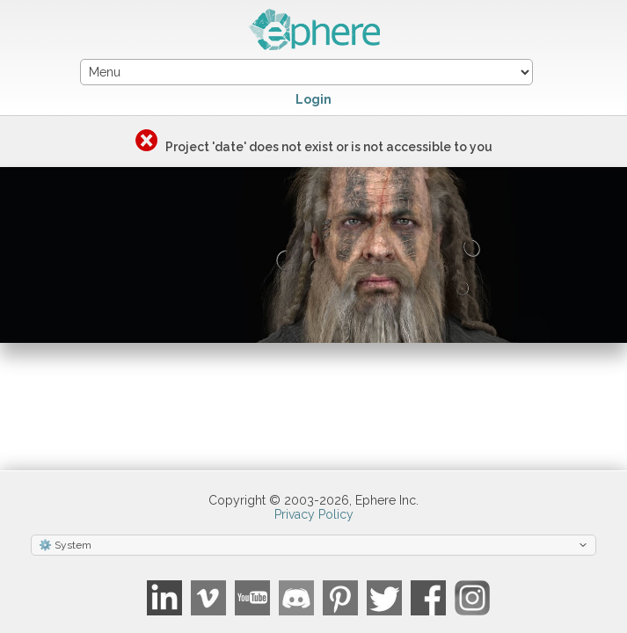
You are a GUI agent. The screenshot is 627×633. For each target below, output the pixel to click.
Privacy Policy (314, 514)
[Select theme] (313, 545)
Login (313, 99)
